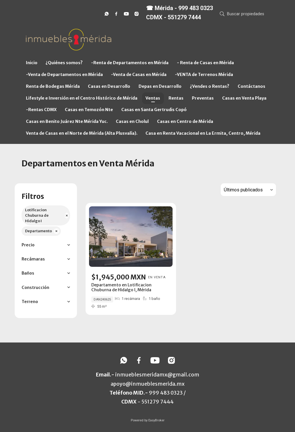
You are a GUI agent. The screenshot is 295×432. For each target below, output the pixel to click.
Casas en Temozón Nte (89, 109)
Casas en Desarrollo (109, 86)
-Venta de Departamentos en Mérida (64, 74)
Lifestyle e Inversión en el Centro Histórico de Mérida (81, 98)
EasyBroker (156, 420)
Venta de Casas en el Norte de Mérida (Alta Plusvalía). (81, 133)
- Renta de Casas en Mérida (205, 62)
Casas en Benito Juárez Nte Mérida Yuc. (67, 121)
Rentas (176, 98)
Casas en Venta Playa (244, 98)
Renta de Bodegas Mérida (53, 86)
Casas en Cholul (132, 121)
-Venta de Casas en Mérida (139, 74)
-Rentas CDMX (41, 109)
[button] (46, 245)
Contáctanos (251, 86)
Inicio (31, 62)
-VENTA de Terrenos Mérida (204, 74)
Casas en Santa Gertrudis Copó (154, 109)
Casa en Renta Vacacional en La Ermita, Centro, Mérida (202, 133)
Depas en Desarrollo (160, 86)
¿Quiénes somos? (64, 62)
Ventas (152, 98)
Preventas (203, 98)
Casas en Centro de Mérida (185, 121)
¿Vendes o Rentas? (209, 86)
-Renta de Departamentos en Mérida (130, 62)
